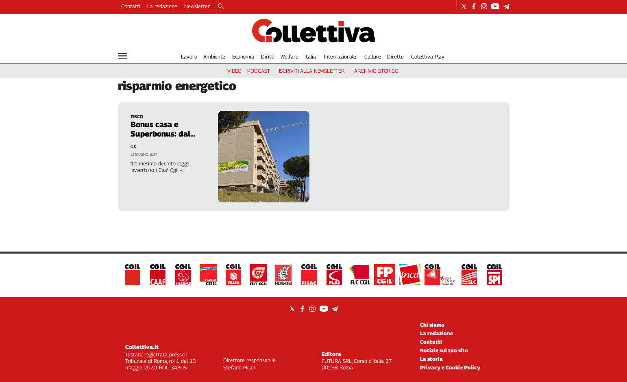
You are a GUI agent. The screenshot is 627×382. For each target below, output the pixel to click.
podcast (258, 70)
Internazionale (340, 56)
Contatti (130, 6)
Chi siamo (432, 324)
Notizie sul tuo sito (444, 350)
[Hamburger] (122, 56)
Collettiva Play (427, 56)
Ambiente (214, 56)
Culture (372, 56)
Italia (310, 56)
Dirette (395, 56)
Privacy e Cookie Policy (450, 367)
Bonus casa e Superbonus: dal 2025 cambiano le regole (163, 138)
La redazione (162, 6)
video (234, 70)
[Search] (221, 7)
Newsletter (197, 6)
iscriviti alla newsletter (311, 70)
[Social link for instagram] (484, 6)
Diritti (267, 56)
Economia (243, 56)
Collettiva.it (142, 346)
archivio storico (376, 70)
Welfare (289, 56)
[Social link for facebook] (474, 6)
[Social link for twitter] (464, 6)
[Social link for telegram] (506, 6)
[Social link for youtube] (495, 6)
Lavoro (189, 56)
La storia (431, 359)
